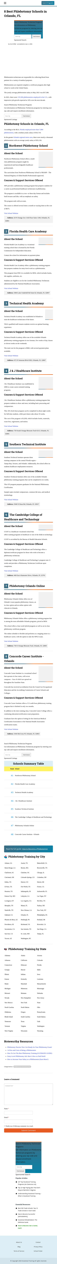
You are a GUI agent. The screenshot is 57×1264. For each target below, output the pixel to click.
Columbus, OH (41, 877)
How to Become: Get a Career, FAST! (28, 1227)
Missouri (7, 993)
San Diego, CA (41, 929)
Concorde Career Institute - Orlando (27, 834)
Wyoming (40, 1031)
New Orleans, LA (26, 910)
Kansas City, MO (10, 896)
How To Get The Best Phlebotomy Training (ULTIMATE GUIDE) (29, 1053)
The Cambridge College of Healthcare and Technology (33, 817)
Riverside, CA (41, 924)
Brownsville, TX (42, 868)
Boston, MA (24, 868)
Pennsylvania (41, 1012)
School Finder (38, 1251)
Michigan (7, 988)
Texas (22, 1021)
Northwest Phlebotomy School (25, 775)
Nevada (7, 998)
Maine (7, 984)
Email (6, 1117)
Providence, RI (9, 924)
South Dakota (41, 1017)
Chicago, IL (40, 872)
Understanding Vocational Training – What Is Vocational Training (29, 1195)
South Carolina (25, 1017)
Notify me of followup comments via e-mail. (18, 1126)
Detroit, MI (40, 882)
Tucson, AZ (8, 938)
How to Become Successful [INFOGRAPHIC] (26, 1215)
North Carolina (9, 1007)
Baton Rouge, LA (10, 868)
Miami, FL (24, 905)
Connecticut (8, 965)
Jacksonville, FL (42, 891)
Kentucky (24, 979)
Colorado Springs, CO (28, 877)
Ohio (38, 1007)
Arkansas (7, 960)
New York (24, 1002)
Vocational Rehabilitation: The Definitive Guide (27, 1221)
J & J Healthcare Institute (23, 801)
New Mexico (9, 1002)
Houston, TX (9, 891)
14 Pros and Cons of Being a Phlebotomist (21, 1050)
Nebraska (40, 993)
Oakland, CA (9, 915)
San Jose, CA (9, 934)
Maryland (24, 984)
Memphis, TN (9, 905)
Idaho (39, 970)
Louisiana (40, 979)
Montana (23, 993)
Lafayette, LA (25, 896)
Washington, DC (26, 938)
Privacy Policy (38, 1247)
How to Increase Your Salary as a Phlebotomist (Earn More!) (27, 1059)
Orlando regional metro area (23, 137)
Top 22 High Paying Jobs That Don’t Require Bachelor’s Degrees (29, 1189)
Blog (19, 1247)
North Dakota (25, 1007)
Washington (40, 1026)
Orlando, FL (24, 915)
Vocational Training (28, 1261)
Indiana (23, 974)
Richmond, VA (25, 924)
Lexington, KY (9, 901)
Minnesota (24, 988)
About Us (19, 1242)
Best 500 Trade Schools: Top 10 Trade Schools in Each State (28, 1209)
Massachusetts (41, 984)
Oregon (23, 1012)
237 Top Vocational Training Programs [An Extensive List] (27, 1183)
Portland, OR (41, 919)
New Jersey (40, 998)
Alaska (23, 955)
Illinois (7, 974)
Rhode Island (9, 1017)
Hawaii (23, 970)
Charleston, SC (9, 872)
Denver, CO (24, 882)
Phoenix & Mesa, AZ (11, 919)
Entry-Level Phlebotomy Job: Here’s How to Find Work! (26, 1056)
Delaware (24, 965)
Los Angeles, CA (26, 901)
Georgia (7, 970)
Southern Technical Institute (24, 809)
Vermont (7, 1026)
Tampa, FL (40, 934)
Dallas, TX (8, 882)
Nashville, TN (9, 910)
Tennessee (8, 1021)
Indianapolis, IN (26, 891)
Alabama (7, 955)
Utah (38, 1021)
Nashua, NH (41, 905)
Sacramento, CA (10, 929)
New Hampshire (26, 998)
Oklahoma (8, 1012)
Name (6, 1108)
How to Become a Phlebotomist (35, 849)
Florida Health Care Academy (25, 784)
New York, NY (41, 910)
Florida (39, 965)
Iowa (38, 974)
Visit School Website (11, 213)
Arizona (39, 955)
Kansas (7, 979)
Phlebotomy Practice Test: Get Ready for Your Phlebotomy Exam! (29, 1047)
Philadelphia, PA (42, 915)
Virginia (23, 1026)
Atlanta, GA (8, 863)
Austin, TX (24, 863)
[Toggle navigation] (5, 3)
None (38, 1002)
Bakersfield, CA (42, 863)
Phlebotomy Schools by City (22, 1066)
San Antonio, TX (26, 929)
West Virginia (9, 1031)
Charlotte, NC (25, 872)
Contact (38, 1242)
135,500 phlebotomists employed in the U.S (32, 97)
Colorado (40, 960)
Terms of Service (19, 1251)
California (24, 960)
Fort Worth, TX (25, 886)
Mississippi (40, 988)
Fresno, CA (40, 886)
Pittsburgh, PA (25, 919)
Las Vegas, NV (41, 896)
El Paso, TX (8, 886)
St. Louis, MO (25, 934)
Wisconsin (24, 1031)
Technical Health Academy (24, 792)
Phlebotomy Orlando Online (24, 826)
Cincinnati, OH (9, 877)
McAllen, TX (41, 901)
